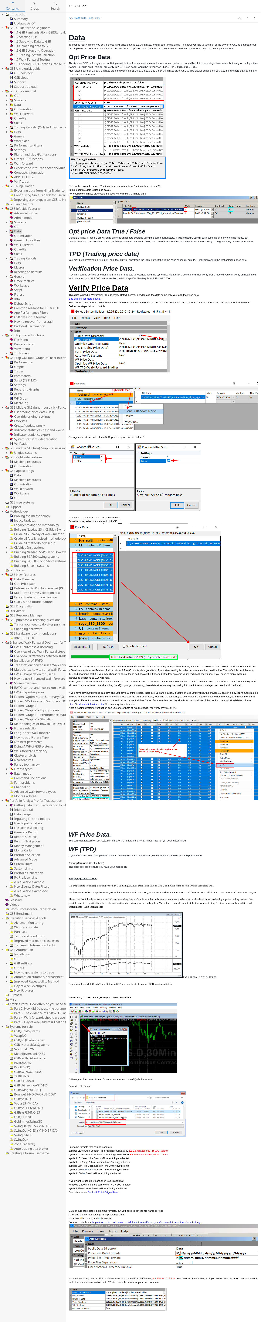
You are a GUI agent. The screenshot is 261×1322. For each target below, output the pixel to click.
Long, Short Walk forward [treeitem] (29, 733)
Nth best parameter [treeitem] (25, 742)
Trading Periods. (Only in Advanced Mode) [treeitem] (41, 127)
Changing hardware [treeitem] (25, 629)
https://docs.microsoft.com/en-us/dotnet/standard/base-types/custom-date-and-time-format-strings (146, 1222)
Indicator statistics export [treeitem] (29, 434)
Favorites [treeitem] (18, 421)
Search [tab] (55, 6)
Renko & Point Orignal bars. (103, 1192)
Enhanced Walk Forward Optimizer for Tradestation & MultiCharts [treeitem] (53, 642)
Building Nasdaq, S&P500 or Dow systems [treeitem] (41, 552)
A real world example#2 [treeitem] (28, 891)
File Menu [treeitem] (18, 339)
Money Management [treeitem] (26, 846)
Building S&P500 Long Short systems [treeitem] (37, 561)
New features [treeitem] (21, 760)
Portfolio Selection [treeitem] (24, 855)
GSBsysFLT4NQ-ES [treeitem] (24, 1112)
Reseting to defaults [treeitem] (25, 272)
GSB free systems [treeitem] (19, 502)
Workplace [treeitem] (19, 141)
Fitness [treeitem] (16, 294)
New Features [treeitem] (21, 990)
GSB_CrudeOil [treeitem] (21, 1081)
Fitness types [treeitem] (20, 769)
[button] (240, 18)
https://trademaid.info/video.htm (86, 704)
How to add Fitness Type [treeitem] (29, 737)
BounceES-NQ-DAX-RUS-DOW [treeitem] (32, 1094)
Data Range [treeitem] (20, 814)
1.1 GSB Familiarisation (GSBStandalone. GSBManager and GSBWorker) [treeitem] (62, 32)
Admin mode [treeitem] (20, 217)
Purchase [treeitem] (18, 931)
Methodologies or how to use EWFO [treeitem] (37, 724)
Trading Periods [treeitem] (22, 258)
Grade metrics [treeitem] (21, 281)
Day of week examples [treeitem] (27, 986)
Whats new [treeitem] (19, 895)
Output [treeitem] (16, 968)
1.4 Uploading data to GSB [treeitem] (30, 46)
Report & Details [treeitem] (23, 837)
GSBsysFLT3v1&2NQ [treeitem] (26, 1108)
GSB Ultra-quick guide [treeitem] (23, 68)
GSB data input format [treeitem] (27, 317)
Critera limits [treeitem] (20, 864)
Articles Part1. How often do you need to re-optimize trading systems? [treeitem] (57, 1004)
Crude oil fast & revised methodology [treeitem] (38, 538)
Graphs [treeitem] (16, 367)
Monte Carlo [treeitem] (20, 850)
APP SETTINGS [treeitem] (22, 177)
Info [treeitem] (14, 299)
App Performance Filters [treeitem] (29, 312)
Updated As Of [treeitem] (22, 23)
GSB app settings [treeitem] (19, 470)
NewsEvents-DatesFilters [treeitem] (29, 886)
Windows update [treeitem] (23, 927)
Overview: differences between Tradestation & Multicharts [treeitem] (52, 656)
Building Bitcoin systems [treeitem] (29, 565)
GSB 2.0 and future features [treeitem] (31, 602)
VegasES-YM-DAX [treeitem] (23, 1103)
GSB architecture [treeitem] (19, 204)
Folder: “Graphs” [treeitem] (23, 705)
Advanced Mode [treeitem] (23, 859)
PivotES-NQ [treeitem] (19, 1067)
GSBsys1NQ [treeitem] (20, 1099)
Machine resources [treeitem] (25, 461)
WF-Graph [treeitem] (18, 398)
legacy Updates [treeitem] (22, 520)
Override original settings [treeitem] (29, 416)
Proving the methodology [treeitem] (29, 516)
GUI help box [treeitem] (21, 73)
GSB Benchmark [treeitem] (18, 913)
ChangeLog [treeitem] (19, 787)
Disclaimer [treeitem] (15, 611)
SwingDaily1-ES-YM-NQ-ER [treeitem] (30, 1126)
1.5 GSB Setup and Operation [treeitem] (32, 50)
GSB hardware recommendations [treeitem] (30, 633)
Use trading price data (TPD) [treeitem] (31, 412)
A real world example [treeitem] (26, 882)
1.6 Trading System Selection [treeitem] (32, 55)
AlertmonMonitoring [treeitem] (26, 922)
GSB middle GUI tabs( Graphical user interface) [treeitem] (40, 448)
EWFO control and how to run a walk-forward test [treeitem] (46, 687)
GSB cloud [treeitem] (19, 77)
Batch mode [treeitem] (20, 773)
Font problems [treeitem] (22, 782)
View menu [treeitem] (19, 348)
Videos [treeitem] (12, 904)
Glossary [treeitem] (13, 900)
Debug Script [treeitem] (20, 303)
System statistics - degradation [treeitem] (33, 439)
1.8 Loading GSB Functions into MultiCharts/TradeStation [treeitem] (52, 64)
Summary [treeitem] (18, 19)
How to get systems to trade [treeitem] (31, 972)
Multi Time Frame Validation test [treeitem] (34, 592)
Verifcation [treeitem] (19, 443)
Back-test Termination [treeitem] (27, 326)
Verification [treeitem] (19, 181)
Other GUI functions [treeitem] (26, 159)
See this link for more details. (85, 298)
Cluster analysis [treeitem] (22, 755)
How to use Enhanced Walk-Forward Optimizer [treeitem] (44, 678)
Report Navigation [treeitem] (24, 841)
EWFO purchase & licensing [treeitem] (31, 647)
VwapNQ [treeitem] (18, 1035)
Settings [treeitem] (17, 150)
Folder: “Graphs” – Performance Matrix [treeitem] (39, 714)
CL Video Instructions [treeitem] (26, 547)
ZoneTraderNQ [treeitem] (22, 1144)
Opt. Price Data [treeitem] (22, 583)
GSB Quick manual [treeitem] (20, 91)
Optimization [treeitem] (20, 109)
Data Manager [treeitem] (21, 579)
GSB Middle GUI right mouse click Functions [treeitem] (38, 407)
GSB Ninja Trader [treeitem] (19, 186)
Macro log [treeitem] (18, 403)
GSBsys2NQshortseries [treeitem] (28, 1058)
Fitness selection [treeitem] (23, 728)
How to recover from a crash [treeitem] (31, 321)
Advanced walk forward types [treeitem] (32, 791)
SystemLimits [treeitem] (21, 868)
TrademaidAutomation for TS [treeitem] (32, 945)
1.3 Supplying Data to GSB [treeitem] (30, 41)
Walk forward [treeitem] (21, 163)
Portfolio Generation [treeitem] (26, 873)
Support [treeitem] (17, 82)
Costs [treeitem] (15, 123)
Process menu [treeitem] (21, 344)
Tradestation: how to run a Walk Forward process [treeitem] (46, 665)
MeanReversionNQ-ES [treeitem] (27, 1053)
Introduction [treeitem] (16, 14)
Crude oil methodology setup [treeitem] (32, 543)
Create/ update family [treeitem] (27, 425)
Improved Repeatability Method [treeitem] (34, 981)
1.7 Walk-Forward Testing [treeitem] (29, 59)
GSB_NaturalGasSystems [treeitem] (29, 1044)
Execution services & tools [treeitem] (25, 918)
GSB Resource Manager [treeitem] (24, 615)
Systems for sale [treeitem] (19, 1026)
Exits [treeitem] (15, 132)
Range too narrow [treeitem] (24, 764)
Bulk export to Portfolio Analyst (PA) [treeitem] (37, 588)
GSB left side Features (84, 18)
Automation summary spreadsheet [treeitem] (36, 977)
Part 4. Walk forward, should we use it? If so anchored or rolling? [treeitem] (57, 1017)
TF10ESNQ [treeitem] (19, 1076)
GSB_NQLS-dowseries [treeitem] (27, 1040)
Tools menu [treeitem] (20, 353)
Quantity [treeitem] (17, 118)
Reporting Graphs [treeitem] (24, 389)
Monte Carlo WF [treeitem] (23, 796)
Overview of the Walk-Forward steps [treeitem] (37, 651)
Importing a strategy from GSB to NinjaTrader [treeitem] (44, 199)
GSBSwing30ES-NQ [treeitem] (25, 1090)
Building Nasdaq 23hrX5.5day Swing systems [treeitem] (43, 529)
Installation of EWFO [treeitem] (26, 660)
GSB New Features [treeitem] (20, 574)
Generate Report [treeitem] (23, 832)
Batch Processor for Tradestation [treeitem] (30, 909)
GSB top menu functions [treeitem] (24, 335)
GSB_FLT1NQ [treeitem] (20, 1117)
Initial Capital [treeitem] (21, 809)
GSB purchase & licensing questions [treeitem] (32, 620)
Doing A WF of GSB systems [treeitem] (31, 746)
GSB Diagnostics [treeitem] (19, 606)
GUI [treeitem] (14, 95)
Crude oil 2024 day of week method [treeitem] (36, 534)
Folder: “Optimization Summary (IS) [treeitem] (36, 696)
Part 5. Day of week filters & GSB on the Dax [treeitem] (42, 1022)
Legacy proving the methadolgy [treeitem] (34, 525)
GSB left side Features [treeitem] (22, 208)
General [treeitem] (17, 136)
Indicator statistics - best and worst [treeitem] (36, 430)
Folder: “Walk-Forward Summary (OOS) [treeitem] (39, 701)
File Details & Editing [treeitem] (26, 827)
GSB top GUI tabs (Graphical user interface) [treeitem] (38, 357)
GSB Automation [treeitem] (19, 949)
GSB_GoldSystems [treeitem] (24, 1031)
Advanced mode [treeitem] (23, 213)
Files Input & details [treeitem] (25, 823)
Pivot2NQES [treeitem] (20, 1062)
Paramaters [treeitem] (20, 376)
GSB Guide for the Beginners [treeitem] (27, 28)
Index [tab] (35, 6)
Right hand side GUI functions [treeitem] (32, 154)
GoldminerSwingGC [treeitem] (25, 1121)
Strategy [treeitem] (17, 100)
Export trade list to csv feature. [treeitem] (33, 597)
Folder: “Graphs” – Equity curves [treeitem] (34, 710)
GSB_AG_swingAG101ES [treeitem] (28, 1085)
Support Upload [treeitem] (23, 86)
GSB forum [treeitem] (15, 570)
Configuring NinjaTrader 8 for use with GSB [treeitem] (42, 195)
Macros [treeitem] (17, 267)
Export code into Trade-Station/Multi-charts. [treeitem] (42, 168)
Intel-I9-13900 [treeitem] (21, 638)
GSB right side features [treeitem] (23, 457)
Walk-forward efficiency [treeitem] (28, 751)
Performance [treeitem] (21, 362)
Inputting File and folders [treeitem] (29, 818)
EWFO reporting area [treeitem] (26, 692)
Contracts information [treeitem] (27, 172)
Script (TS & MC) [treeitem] (23, 380)
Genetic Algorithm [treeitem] (24, 240)
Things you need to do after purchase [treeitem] (38, 624)
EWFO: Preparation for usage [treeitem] (32, 674)
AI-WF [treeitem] (15, 394)
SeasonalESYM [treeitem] (22, 1049)
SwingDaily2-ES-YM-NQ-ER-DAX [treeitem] (33, 1130)
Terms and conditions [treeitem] (27, 936)
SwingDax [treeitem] (18, 1139)
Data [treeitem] (15, 104)
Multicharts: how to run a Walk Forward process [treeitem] (45, 669)
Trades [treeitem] (16, 371)
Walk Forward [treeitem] (21, 113)
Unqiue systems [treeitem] (23, 452)
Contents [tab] (12, 6)
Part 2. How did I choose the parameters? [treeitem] (41, 1008)
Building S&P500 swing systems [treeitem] (34, 556)
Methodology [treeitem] (17, 511)
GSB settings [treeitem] (20, 963)
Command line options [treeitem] (27, 778)
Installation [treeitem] (19, 954)
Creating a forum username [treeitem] (27, 1153)
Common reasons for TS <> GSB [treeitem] (34, 308)
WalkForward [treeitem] (21, 489)
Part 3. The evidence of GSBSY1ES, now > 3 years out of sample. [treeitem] (56, 1013)
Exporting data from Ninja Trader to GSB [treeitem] (40, 190)
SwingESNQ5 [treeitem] (20, 1135)
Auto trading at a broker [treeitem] (28, 1148)
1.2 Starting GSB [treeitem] (23, 37)
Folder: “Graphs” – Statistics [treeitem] (31, 719)
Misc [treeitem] (10, 999)
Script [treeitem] (15, 290)
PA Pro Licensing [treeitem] (23, 877)
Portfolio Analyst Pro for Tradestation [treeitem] (33, 800)
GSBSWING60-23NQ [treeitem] (25, 1072)
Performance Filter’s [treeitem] (25, 145)
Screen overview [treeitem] (23, 683)
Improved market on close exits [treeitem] (34, 940)
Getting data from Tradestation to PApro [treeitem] (40, 805)
